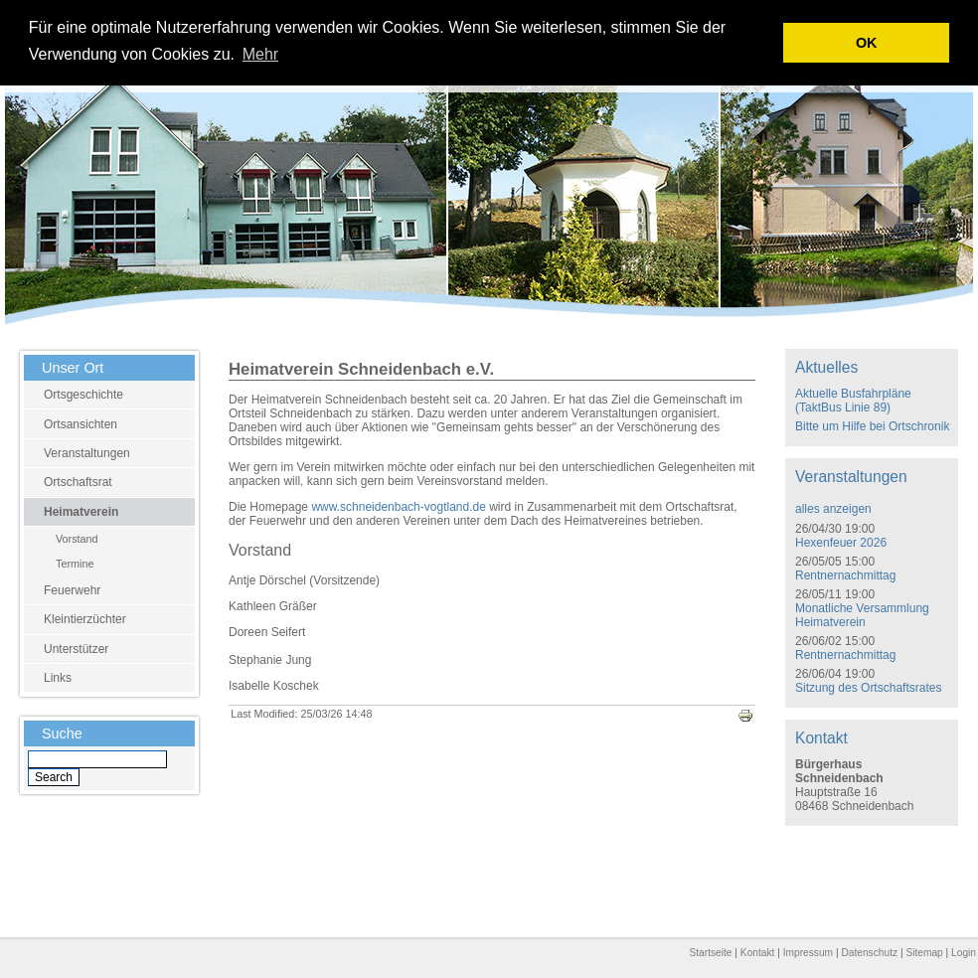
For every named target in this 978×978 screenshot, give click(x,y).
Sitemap (923, 952)
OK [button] (867, 43)
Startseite (710, 952)
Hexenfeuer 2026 (841, 543)
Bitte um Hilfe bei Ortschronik (872, 426)
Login (963, 952)
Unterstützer (76, 649)
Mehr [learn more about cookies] (260, 54)
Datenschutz (869, 952)
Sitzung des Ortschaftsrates (868, 688)
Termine (74, 564)
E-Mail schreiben (774, 905)
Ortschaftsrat (78, 482)
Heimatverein (81, 512)
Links (58, 678)
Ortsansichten (80, 424)
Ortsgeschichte (83, 395)
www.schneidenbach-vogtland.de (398, 507)
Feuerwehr (72, 590)
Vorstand (77, 539)
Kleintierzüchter (85, 619)
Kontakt (757, 952)
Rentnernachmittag (845, 575)
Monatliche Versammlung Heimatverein (862, 615)
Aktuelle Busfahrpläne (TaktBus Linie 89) (853, 400)
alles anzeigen (833, 509)
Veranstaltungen (87, 453)
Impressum (808, 952)
